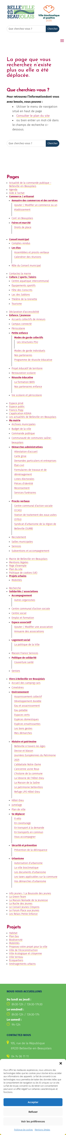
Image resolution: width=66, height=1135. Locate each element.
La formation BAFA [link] (24, 382)
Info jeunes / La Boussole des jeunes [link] (30, 893)
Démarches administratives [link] (27, 447)
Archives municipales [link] (24, 424)
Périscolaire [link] (18, 328)
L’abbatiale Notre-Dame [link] (27, 764)
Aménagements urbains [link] (22, 963)
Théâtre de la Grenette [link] (24, 299)
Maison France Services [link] (25, 653)
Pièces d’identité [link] (23, 483)
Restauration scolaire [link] (24, 372)
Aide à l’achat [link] (16, 193)
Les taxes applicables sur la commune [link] (35, 876)
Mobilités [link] (17, 580)
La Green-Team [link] (17, 896)
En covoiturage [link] (22, 823)
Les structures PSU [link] (27, 342)
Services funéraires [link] (25, 492)
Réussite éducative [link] (22, 377)
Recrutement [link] (19, 537)
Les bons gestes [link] (23, 728)
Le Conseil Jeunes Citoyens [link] (24, 907)
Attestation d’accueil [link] (25, 451)
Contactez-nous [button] (19, 1067)
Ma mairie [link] (14, 420)
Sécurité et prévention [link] (24, 845)
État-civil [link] (19, 465)
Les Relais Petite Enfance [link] (23, 913)
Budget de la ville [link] (21, 428)
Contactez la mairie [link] (20, 273)
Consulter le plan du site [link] (33, 116)
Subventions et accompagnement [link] (30, 550)
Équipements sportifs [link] (24, 285)
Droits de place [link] (22, 227)
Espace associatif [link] (21, 622)
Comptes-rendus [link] (21, 243)
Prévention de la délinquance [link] (30, 849)
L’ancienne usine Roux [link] (26, 769)
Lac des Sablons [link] (21, 294)
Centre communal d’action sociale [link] (31, 608)
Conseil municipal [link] (19, 239)
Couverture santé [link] (24, 662)
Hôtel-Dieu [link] (18, 800)
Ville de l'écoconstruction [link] (23, 950)
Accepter (33, 1113)
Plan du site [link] (16, 569)
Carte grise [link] (20, 456)
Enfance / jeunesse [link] (20, 315)
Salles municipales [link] (22, 541)
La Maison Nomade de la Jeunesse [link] (28, 900)
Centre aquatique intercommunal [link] (30, 281)
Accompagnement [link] (22, 595)
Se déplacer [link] (18, 814)
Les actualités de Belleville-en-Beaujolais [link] (32, 416)
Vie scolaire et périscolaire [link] (27, 395)
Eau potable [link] (21, 710)
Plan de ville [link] (19, 809)
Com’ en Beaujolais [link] (22, 218)
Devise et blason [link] (23, 750)
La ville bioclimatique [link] (26, 867)
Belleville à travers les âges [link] (29, 746)
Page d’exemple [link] (18, 565)
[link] (21, 18)
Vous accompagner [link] (25, 836)
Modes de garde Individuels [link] (29, 350)
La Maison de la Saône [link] (27, 782)
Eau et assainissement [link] (27, 705)
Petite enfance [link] (20, 333)
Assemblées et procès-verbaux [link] (31, 252)
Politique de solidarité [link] (24, 657)
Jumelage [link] (17, 804)
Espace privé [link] (16, 403)
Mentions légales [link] (18, 562)
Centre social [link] (19, 613)
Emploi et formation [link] (23, 617)
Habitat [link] (13, 933)
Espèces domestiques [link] (26, 719)
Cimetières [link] (18, 687)
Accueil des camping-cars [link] (26, 682)
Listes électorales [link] (24, 479)
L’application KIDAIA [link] (20, 413)
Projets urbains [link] (17, 576)
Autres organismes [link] (24, 600)
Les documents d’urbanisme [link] (30, 872)
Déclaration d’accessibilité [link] (24, 311)
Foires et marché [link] (21, 222)
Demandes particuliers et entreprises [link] (35, 460)
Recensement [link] (22, 488)
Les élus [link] (16, 247)
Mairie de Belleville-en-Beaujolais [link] (28, 558)
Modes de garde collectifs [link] (28, 337)
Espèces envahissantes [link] (27, 723)
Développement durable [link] (27, 701)
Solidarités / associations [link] (23, 591)
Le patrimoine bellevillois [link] (28, 787)
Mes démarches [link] (23, 733)
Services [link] (16, 546)
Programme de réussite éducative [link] (33, 359)
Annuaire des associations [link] (29, 631)
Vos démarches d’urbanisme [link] (30, 881)
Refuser (33, 1123)
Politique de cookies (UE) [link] (23, 572)
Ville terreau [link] (16, 957)
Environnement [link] (20, 692)
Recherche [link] (15, 588)
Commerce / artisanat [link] (21, 196)
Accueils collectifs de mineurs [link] (28, 319)
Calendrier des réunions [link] (27, 256)
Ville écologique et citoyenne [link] (25, 953)
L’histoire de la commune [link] (28, 773)
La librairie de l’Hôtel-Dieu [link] (29, 778)
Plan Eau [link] (14, 936)
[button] (60, 1075)
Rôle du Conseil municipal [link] (26, 265)
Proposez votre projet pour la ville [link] (28, 946)
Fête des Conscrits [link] (22, 290)
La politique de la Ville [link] (27, 644)
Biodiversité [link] (16, 939)
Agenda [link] (13, 189)
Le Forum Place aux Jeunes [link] (24, 910)
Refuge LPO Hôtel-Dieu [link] (27, 791)
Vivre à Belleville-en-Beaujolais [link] (27, 678)
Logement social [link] (21, 640)
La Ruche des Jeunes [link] (20, 903)
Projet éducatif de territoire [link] (27, 368)
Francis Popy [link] (16, 410)
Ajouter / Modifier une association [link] (33, 626)
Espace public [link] (17, 406)
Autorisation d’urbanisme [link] (28, 863)
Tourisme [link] (17, 303)
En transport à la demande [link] (29, 827)
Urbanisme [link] (18, 858)
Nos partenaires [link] (23, 355)
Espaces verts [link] (22, 714)
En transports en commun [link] (28, 832)
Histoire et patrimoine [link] (24, 741)
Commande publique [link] (23, 433)
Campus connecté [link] (22, 323)
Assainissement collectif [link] (28, 696)
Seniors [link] (16, 670)
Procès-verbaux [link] (21, 501)
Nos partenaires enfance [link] (28, 386)
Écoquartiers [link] (16, 960)
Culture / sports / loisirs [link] (22, 277)
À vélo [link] (17, 818)
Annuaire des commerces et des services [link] (35, 200)
